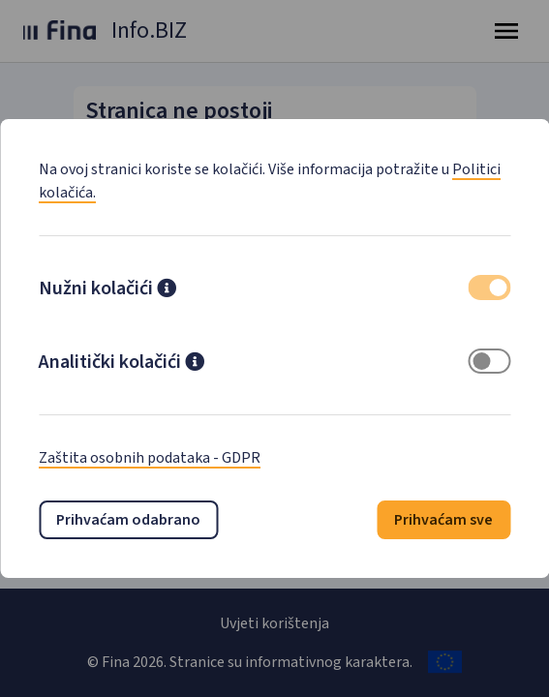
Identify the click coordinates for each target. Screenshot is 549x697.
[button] (166, 290)
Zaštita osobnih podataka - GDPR (149, 458)
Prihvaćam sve (443, 519)
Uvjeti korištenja (274, 623)
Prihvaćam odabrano (128, 519)
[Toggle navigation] (506, 31)
